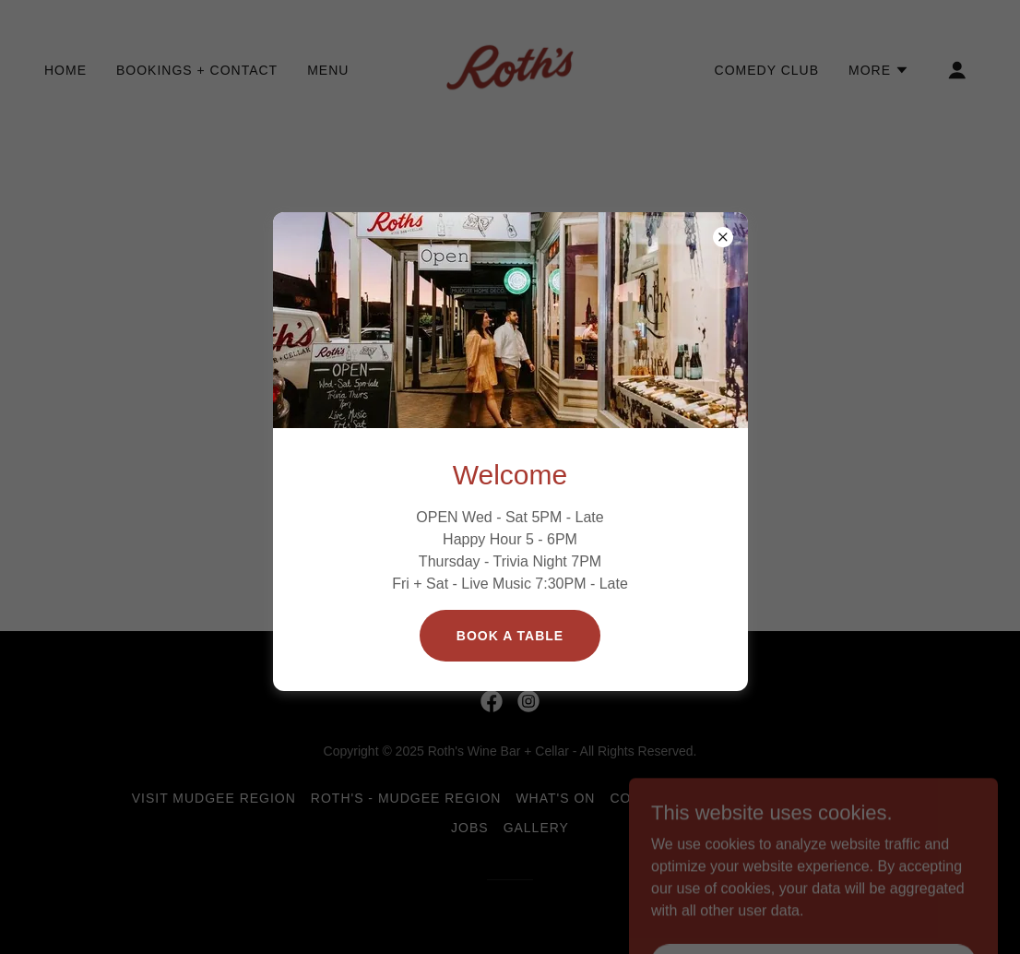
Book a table (510, 635)
